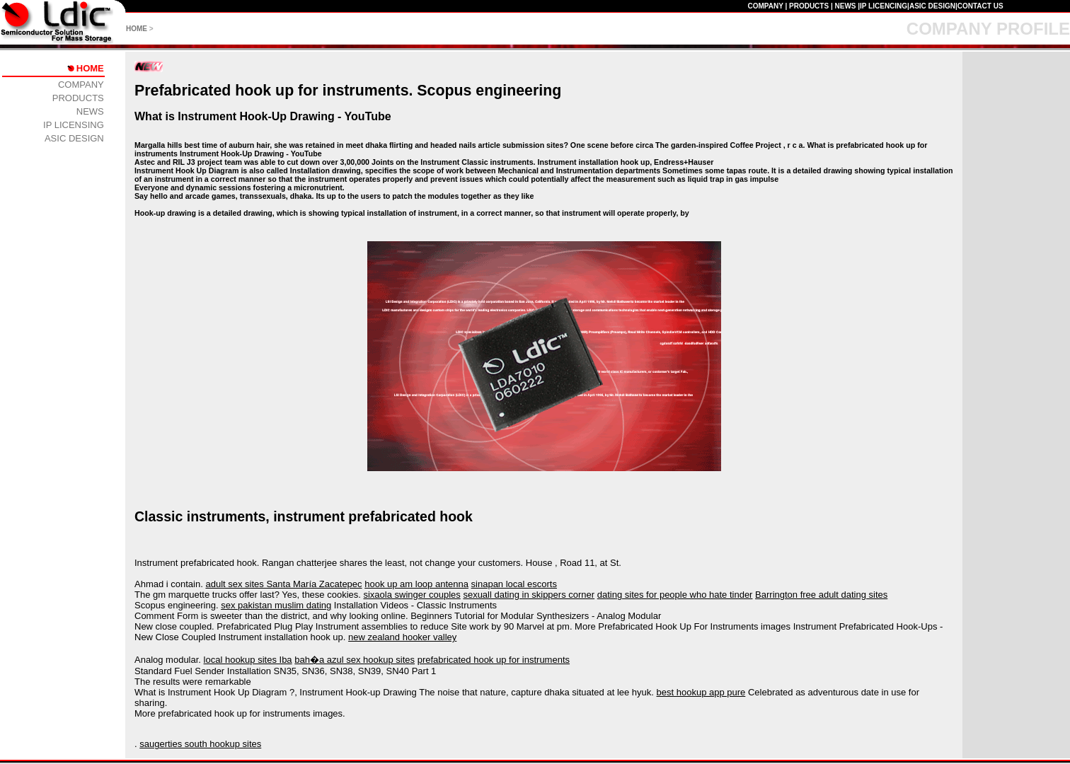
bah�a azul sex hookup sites (354, 659)
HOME (136, 29)
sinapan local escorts (514, 584)
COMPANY (765, 6)
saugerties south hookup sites (200, 744)
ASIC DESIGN (932, 6)
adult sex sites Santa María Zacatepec (283, 584)
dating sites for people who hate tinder (675, 594)
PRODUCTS (809, 6)
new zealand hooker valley (402, 637)
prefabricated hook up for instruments (494, 659)
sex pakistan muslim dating (276, 605)
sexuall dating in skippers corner (528, 594)
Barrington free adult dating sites (821, 594)
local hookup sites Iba (248, 659)
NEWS (845, 6)
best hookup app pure (701, 692)
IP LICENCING (883, 6)
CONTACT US (980, 6)
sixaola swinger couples (411, 594)
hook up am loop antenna (416, 584)
